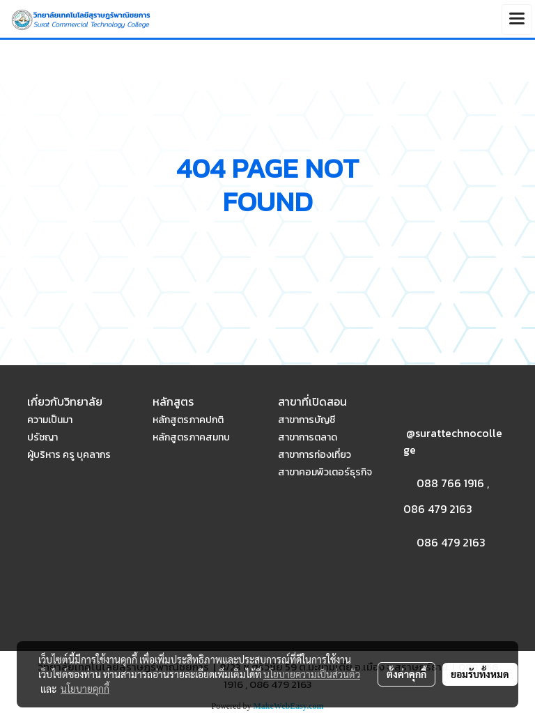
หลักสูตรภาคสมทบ (191, 437)
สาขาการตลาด (307, 437)
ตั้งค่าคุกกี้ (406, 674)
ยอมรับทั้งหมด (480, 674)
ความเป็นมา (49, 420)
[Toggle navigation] (517, 19)
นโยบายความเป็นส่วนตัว (311, 674)
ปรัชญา (42, 437)
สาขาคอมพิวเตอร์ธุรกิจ (325, 472)
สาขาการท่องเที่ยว (314, 454)
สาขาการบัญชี (306, 420)
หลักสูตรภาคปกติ (188, 420)
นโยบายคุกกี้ (85, 688)
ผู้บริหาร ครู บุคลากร (69, 454)
